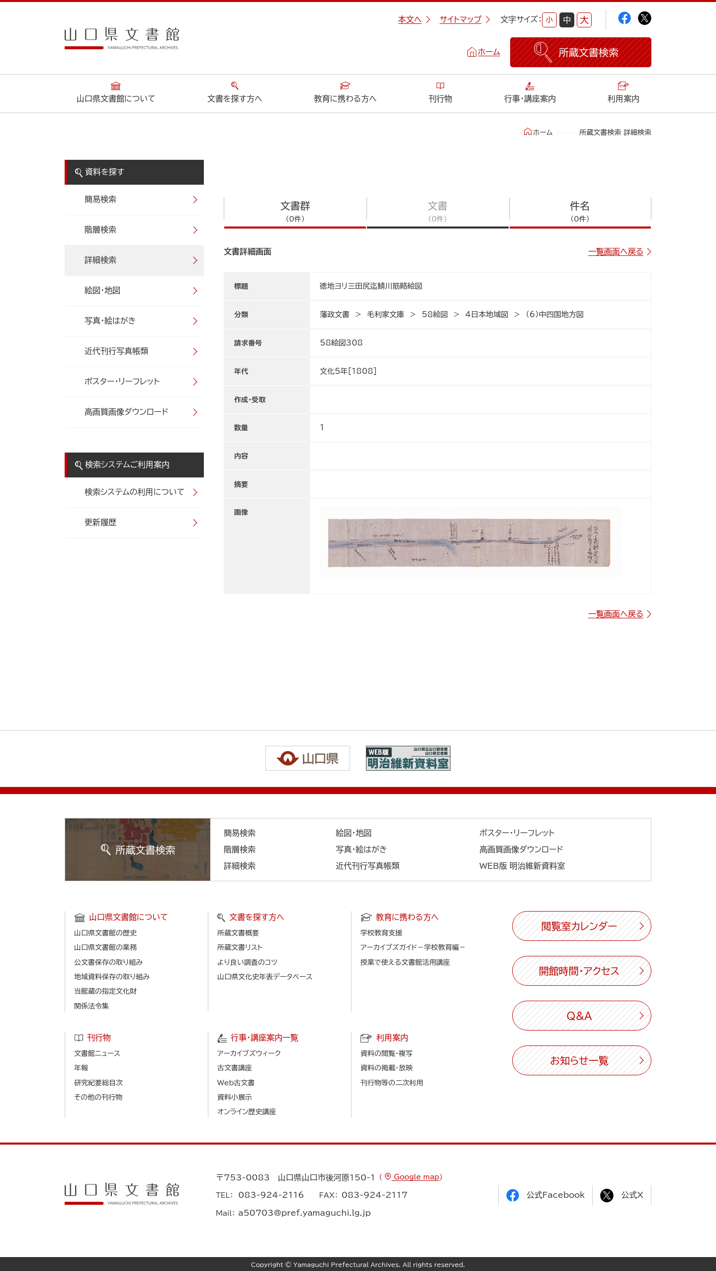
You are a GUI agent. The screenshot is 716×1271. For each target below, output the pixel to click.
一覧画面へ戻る (615, 251)
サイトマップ (465, 19)
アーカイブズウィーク (249, 1053)
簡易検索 (100, 199)
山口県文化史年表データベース (265, 976)
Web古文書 (236, 1082)
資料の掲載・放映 (386, 1067)
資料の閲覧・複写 (386, 1053)
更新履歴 (100, 522)
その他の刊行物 (98, 1097)
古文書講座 (234, 1067)
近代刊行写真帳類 (116, 351)
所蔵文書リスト (240, 947)
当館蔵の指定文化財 (105, 991)
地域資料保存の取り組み (112, 976)
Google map (415, 1176)
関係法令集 (91, 1006)
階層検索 (100, 229)
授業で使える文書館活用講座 (405, 962)
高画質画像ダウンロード (127, 412)
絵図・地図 (102, 290)
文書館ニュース (97, 1053)
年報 (81, 1067)
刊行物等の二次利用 (391, 1082)
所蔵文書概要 (238, 932)
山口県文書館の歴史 (105, 932)
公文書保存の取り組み (108, 962)
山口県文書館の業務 (105, 947)
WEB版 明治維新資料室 (522, 866)
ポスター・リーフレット (122, 381)
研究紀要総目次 (98, 1082)
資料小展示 (234, 1097)
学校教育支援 (381, 932)
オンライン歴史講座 (246, 1111)
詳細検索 (100, 260)
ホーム (489, 52)
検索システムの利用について (134, 492)
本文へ (414, 19)
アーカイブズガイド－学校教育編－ (413, 947)
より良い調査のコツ (247, 962)
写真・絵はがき (110, 321)
